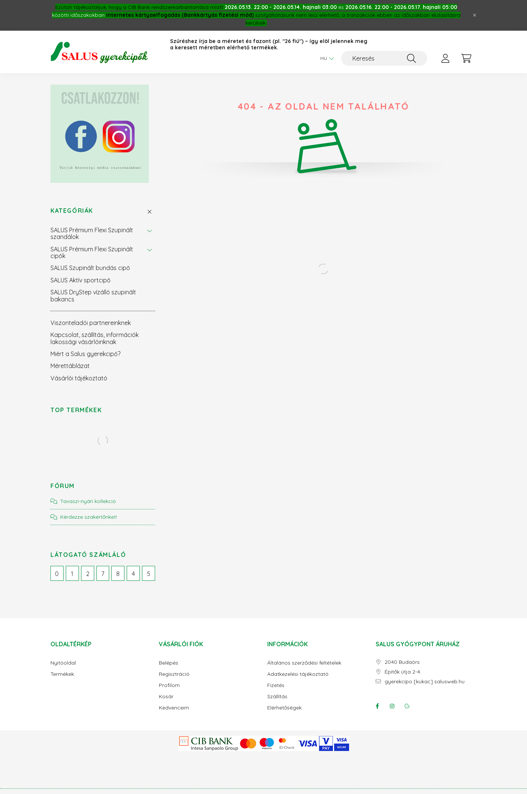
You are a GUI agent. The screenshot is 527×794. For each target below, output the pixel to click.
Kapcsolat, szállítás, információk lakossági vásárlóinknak (94, 338)
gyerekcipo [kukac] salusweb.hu (425, 681)
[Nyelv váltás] (325, 58)
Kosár (166, 696)
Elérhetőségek (284, 708)
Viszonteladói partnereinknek (90, 323)
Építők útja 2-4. (403, 672)
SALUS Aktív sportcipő (80, 280)
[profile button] (445, 58)
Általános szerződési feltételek (304, 663)
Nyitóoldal (63, 663)
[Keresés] (384, 58)
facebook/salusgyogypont (377, 706)
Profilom (169, 685)
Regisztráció (174, 674)
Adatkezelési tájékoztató (298, 674)
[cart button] (466, 58)
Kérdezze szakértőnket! (88, 517)
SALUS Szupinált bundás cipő (90, 268)
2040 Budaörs (402, 662)
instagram (392, 706)
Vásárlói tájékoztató (78, 378)
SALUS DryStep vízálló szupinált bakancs (93, 295)
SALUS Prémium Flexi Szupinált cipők (91, 252)
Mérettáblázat (70, 366)
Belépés (168, 663)
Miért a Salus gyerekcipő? (85, 354)
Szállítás (277, 696)
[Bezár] (474, 15)
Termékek (62, 674)
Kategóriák (71, 210)
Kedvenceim (174, 708)
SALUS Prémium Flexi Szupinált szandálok (91, 233)
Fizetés (275, 685)
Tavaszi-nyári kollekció (88, 501)
